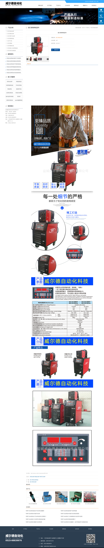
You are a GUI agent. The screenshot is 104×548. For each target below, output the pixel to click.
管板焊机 (9, 89)
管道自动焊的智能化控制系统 (14, 61)
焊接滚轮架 (19, 81)
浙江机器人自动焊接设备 (12, 48)
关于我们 (49, 5)
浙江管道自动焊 (10, 31)
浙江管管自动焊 (33, 481)
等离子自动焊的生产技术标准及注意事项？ (36, 516)
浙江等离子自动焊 (11, 36)
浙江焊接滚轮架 (10, 38)
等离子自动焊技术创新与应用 (33, 513)
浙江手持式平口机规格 (75, 503)
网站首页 (40, 5)
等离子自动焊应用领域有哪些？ (68, 519)
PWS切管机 (19, 85)
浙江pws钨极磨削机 (33, 503)
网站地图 (91, 1)
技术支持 (77, 528)
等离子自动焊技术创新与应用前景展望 (70, 513)
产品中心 (58, 5)
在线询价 (55, 50)
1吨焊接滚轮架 (9, 85)
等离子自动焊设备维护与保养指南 (69, 510)
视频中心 (85, 5)
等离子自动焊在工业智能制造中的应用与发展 (71, 516)
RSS (95, 1)
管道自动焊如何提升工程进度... (14, 58)
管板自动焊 (37, 476)
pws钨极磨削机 (18, 100)
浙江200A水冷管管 (47, 503)
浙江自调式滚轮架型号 (89, 503)
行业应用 (67, 5)
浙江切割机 (9, 43)
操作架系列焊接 (9, 96)
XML (98, 1)
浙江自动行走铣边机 (11, 50)
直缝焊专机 (19, 89)
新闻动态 (76, 5)
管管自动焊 (9, 81)
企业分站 (87, 1)
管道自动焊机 (19, 92)
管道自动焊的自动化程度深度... (14, 72)
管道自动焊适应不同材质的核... (14, 64)
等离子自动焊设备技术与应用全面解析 (35, 510)
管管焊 (18, 96)
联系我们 (94, 5)
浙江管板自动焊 (10, 33)
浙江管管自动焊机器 (34, 479)
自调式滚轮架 (9, 92)
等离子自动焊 (42, 476)
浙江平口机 (9, 40)
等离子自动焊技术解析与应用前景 (34, 522)
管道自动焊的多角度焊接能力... (14, 69)
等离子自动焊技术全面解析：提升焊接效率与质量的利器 (74, 522)
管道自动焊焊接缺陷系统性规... (14, 67)
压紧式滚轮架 (9, 100)
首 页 (83, 27)
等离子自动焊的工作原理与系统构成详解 (35, 519)
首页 (13, 528)
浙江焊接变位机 (10, 45)
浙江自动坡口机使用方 (61, 503)
